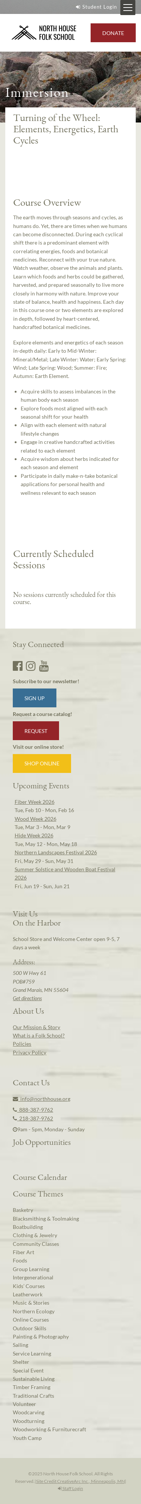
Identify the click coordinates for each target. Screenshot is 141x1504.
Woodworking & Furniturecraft (49, 1429)
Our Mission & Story (36, 1027)
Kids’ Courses (29, 1286)
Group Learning (31, 1269)
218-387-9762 (33, 1118)
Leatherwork (27, 1294)
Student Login (95, 7)
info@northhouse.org (41, 1098)
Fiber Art (23, 1252)
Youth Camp (27, 1438)
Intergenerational (33, 1277)
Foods (20, 1260)
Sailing (20, 1345)
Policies (22, 1043)
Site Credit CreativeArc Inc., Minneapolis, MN (80, 1481)
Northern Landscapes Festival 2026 (56, 852)
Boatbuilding (28, 1227)
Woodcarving (28, 1412)
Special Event (28, 1370)
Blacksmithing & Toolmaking (46, 1218)
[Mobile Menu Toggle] (127, 7)
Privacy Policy (29, 1052)
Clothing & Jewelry (35, 1235)
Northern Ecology (34, 1311)
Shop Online (41, 763)
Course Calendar (40, 1177)
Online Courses (31, 1319)
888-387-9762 (33, 1109)
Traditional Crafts (33, 1395)
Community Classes (36, 1244)
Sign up (34, 698)
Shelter (21, 1362)
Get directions (27, 998)
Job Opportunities (42, 1142)
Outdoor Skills (29, 1328)
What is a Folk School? (39, 1035)
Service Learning (32, 1353)
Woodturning (28, 1421)
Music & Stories (31, 1302)
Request (35, 731)
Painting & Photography (41, 1336)
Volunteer (24, 1404)
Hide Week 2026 (34, 835)
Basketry (23, 1210)
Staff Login (70, 1488)
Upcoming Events (41, 785)
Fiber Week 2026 (35, 802)
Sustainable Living (34, 1378)
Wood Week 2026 (35, 818)
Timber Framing (31, 1387)
